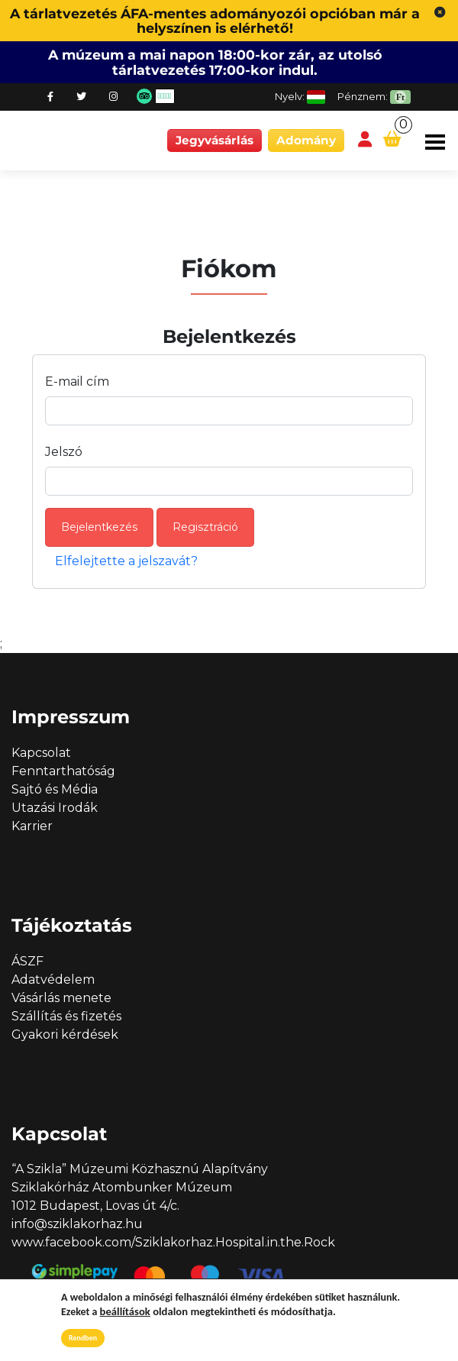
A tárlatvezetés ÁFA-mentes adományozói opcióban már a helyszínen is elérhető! (215, 20)
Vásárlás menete (61, 998)
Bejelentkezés (99, 527)
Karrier (32, 826)
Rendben (83, 1338)
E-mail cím (77, 381)
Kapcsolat (41, 752)
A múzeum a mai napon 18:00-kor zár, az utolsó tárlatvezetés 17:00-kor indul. (215, 62)
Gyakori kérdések (64, 1034)
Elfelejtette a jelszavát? (126, 561)
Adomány (306, 140)
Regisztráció (205, 527)
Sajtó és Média (54, 789)
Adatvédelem (53, 979)
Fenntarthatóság (63, 771)
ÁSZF (27, 961)
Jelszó (63, 452)
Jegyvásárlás (214, 140)
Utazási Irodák (54, 807)
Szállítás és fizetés (66, 1016)
